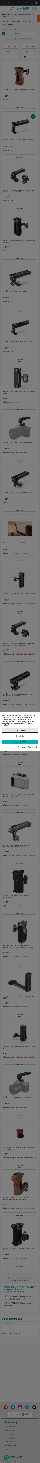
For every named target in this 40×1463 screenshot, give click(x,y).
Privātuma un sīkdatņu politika (28, 747)
